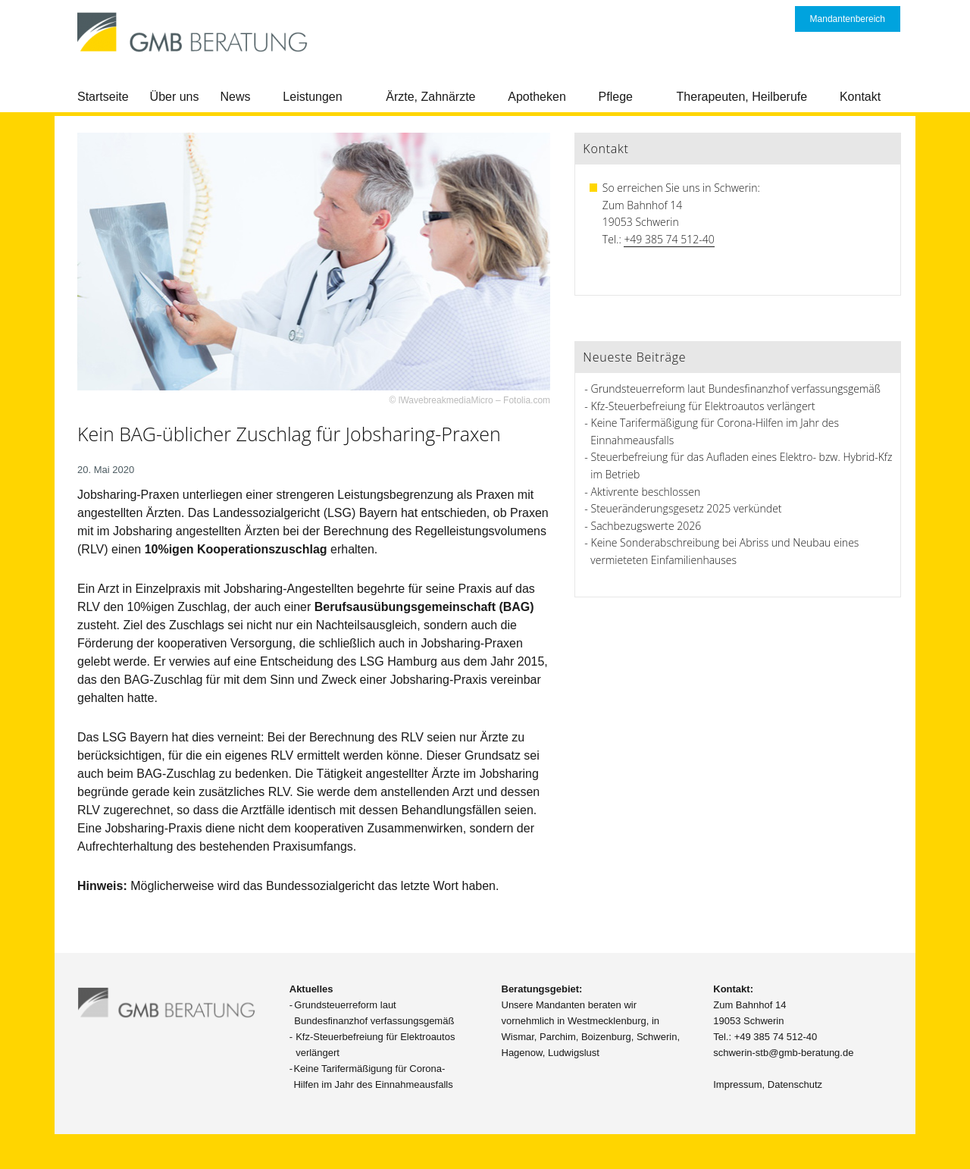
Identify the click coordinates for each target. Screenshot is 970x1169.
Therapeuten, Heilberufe (742, 96)
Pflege (616, 96)
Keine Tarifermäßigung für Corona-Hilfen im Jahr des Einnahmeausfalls (372, 1076)
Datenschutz (795, 1084)
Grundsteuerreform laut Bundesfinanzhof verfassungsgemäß (736, 388)
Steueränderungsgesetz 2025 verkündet (686, 508)
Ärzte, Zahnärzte (430, 96)
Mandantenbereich (847, 19)
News (236, 96)
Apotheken (537, 96)
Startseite (103, 96)
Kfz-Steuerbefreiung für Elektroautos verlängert (703, 406)
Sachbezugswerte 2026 (646, 526)
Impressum (737, 1084)
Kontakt (860, 96)
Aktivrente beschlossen (646, 491)
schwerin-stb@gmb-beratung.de (783, 1052)
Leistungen (312, 96)
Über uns (174, 96)
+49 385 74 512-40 (669, 239)
